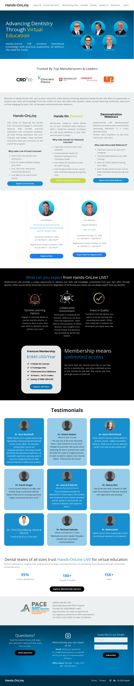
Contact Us (104, 5)
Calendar (84, 5)
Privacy (102, 681)
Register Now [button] (56, 256)
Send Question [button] (34, 653)
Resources (115, 5)
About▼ (37, 5)
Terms (94, 681)
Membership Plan (70, 5)
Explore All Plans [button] (50, 387)
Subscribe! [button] (120, 655)
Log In (126, 5)
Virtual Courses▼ (51, 5)
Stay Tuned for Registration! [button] (98, 255)
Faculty (93, 5)
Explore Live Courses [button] (34, 183)
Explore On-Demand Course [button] (77, 180)
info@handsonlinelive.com (75, 652)
